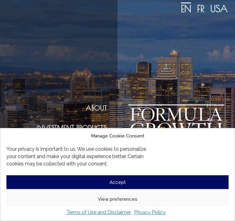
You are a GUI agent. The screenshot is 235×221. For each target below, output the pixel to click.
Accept (118, 182)
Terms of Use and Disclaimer (98, 212)
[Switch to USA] (218, 8)
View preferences (117, 199)
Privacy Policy (150, 212)
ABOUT (96, 108)
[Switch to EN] (186, 8)
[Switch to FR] (200, 8)
